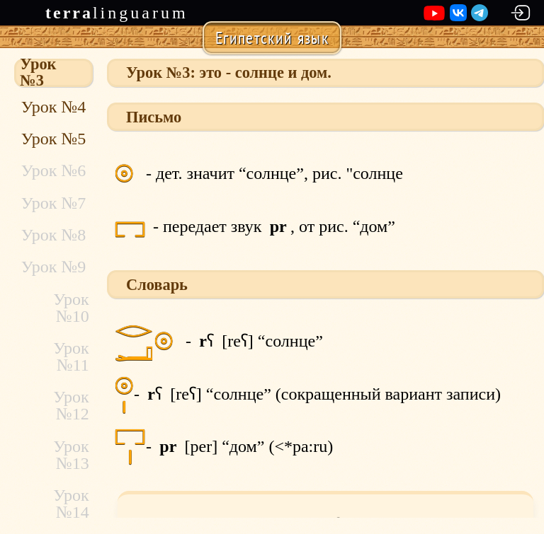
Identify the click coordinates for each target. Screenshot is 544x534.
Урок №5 (53, 138)
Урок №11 (71, 356)
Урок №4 (53, 107)
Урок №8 (53, 235)
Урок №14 (71, 503)
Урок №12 (71, 405)
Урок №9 (53, 266)
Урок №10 (71, 307)
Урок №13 (71, 454)
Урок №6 (53, 170)
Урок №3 (38, 73)
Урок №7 (53, 203)
